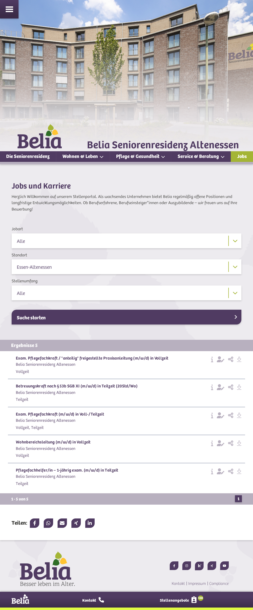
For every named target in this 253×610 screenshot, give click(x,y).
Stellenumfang (25, 281)
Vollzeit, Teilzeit (30, 427)
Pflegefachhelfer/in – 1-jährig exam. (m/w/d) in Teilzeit (67, 470)
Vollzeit (22, 371)
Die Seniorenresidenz (28, 156)
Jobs (242, 156)
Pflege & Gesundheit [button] (138, 156)
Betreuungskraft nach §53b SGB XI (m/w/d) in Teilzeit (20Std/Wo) (77, 386)
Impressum (197, 583)
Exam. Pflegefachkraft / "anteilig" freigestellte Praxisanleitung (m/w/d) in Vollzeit (92, 358)
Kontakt (178, 583)
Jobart (17, 229)
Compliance (219, 583)
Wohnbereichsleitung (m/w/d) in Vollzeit (53, 442)
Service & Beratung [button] (199, 156)
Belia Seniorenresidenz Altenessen (45, 364)
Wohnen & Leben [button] (81, 156)
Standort (19, 255)
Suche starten (127, 318)
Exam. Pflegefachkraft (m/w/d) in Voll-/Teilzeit (60, 414)
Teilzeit (22, 399)
